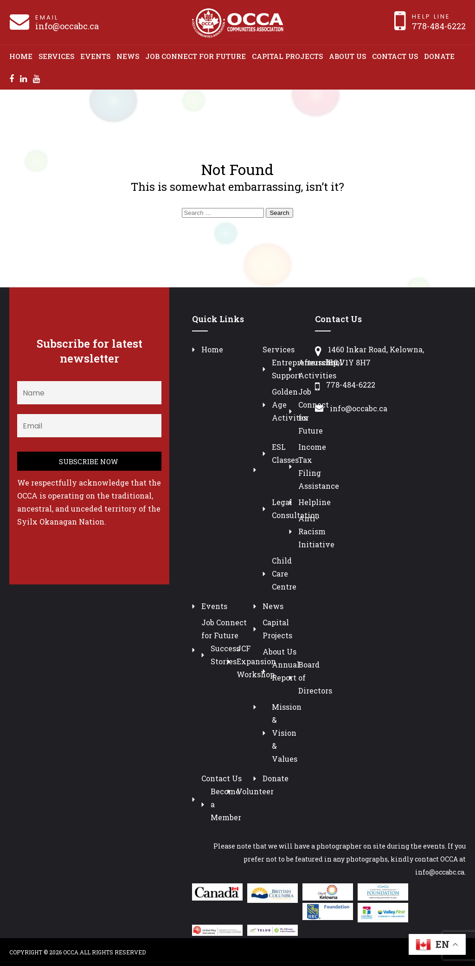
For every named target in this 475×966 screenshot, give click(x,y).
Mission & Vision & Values (287, 733)
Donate (439, 56)
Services (56, 56)
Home (20, 56)
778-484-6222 (439, 26)
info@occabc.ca (67, 26)
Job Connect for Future (195, 56)
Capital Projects (287, 56)
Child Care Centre (284, 573)
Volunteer (255, 791)
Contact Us (395, 56)
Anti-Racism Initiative (316, 531)
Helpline (314, 502)
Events (95, 56)
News (127, 56)
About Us (347, 56)
